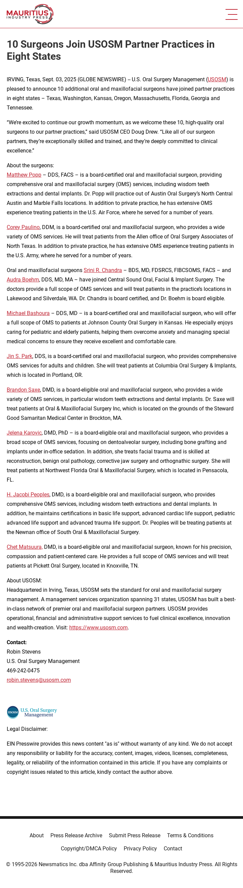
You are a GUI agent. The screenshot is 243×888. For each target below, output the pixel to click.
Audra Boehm (23, 279)
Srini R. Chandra (103, 270)
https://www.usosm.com (98, 627)
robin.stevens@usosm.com (39, 680)
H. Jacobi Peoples (28, 494)
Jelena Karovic (24, 433)
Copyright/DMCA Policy (89, 848)
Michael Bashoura (28, 313)
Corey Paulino (23, 227)
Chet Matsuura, (25, 547)
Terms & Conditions (190, 835)
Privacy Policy (140, 848)
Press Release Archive (76, 835)
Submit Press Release (134, 835)
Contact (173, 848)
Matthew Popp (24, 175)
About (37, 835)
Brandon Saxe (23, 390)
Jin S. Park (19, 356)
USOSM (217, 79)
